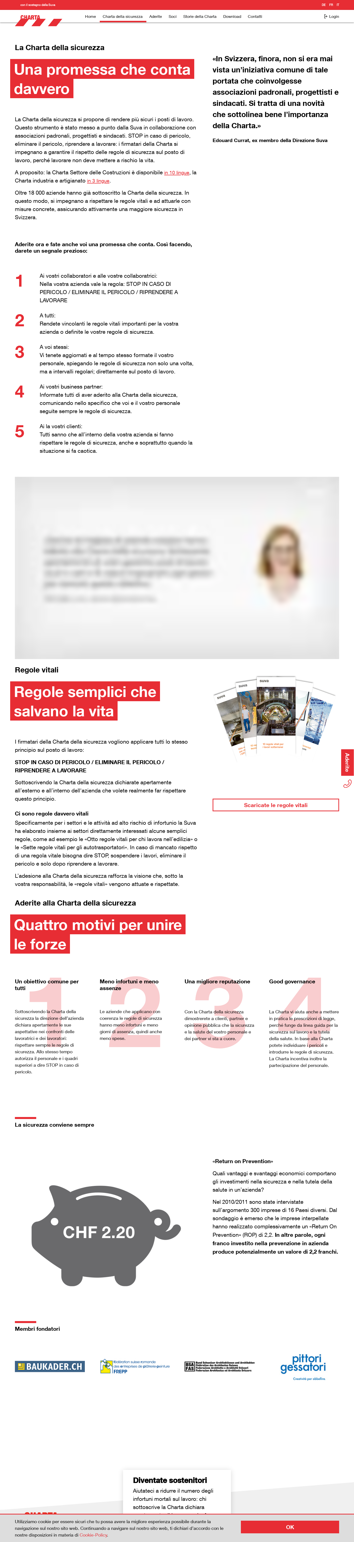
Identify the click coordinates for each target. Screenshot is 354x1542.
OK (290, 1527)
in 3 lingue (105, 180)
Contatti (255, 16)
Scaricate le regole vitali (276, 805)
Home (90, 16)
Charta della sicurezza (123, 16)
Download (232, 16)
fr (331, 5)
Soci (173, 16)
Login (331, 16)
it (338, 5)
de (323, 5)
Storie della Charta (200, 16)
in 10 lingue (178, 172)
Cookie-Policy (93, 1535)
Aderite (155, 16)
